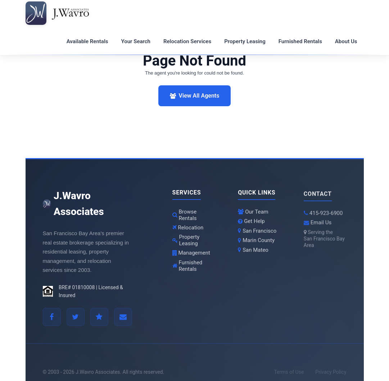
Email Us (317, 224)
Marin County (256, 241)
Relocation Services (187, 41)
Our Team (253, 212)
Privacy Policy (330, 375)
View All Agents (195, 95)
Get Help (251, 222)
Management (191, 253)
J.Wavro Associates (73, 204)
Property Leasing (245, 41)
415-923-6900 (323, 215)
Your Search (135, 41)
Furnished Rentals (300, 41)
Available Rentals (87, 41)
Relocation (188, 227)
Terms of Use (289, 375)
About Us (346, 41)
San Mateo (253, 250)
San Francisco (257, 231)
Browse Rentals (184, 215)
